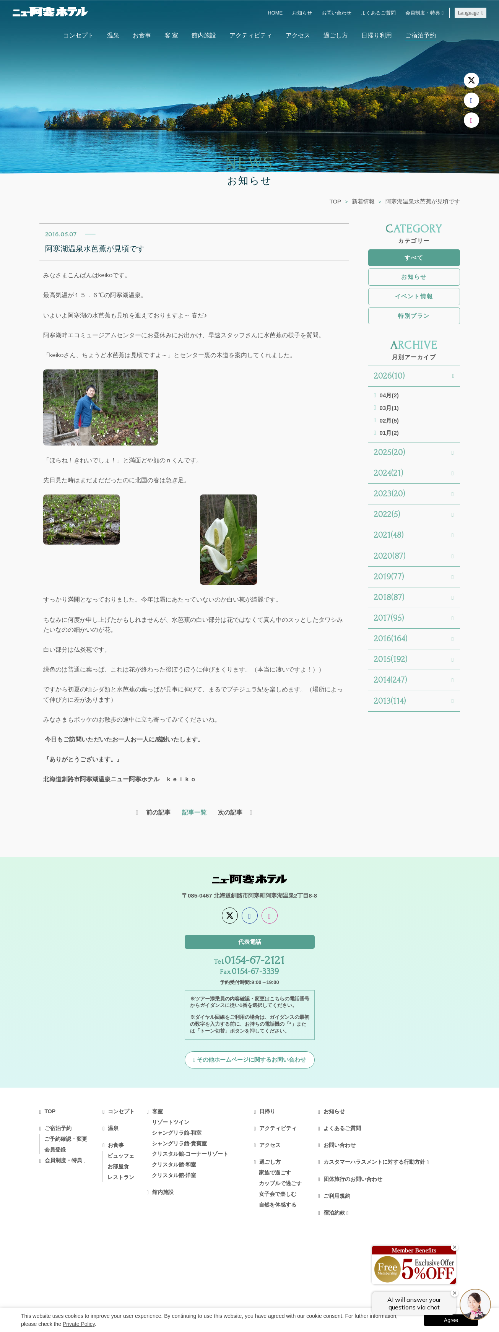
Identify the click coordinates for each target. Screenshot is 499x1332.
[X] (471, 80)
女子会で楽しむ (277, 1195)
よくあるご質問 (378, 13)
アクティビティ (250, 35)
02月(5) (389, 420)
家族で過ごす (275, 1173)
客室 (157, 1112)
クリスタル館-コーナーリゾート (190, 1154)
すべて (414, 257)
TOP (335, 201)
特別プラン (414, 315)
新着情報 (363, 201)
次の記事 (230, 812)
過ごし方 (335, 35)
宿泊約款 (334, 1213)
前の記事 (158, 812)
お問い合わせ (336, 13)
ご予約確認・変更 (65, 1140)
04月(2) (389, 395)
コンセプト (78, 35)
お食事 (142, 35)
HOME (275, 13)
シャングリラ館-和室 (177, 1133)
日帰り (267, 1112)
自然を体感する (277, 1205)
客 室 (171, 35)
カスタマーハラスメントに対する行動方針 (374, 1163)
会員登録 (55, 1150)
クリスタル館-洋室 (174, 1176)
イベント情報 (414, 296)
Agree (451, 1320)
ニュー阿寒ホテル (135, 779)
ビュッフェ (120, 1156)
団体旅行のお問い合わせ (352, 1180)
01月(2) (389, 432)
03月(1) (389, 408)
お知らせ (302, 13)
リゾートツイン (170, 1123)
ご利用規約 (336, 1197)
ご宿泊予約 (420, 35)
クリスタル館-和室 (174, 1165)
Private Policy (79, 1324)
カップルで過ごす (280, 1184)
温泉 (113, 35)
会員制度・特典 (422, 13)
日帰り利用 (376, 35)
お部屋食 (118, 1167)
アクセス (298, 35)
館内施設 (204, 35)
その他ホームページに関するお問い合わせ (251, 1060)
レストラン (120, 1178)
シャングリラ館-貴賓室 (179, 1144)
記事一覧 (194, 812)
